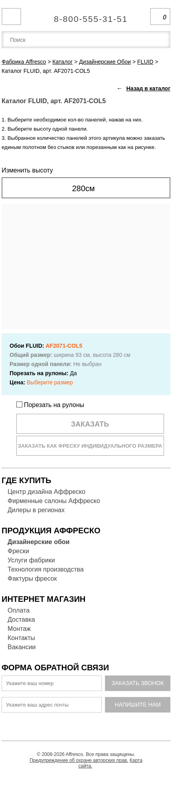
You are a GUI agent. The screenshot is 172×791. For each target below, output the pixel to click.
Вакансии (22, 647)
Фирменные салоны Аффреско (54, 500)
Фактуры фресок (32, 578)
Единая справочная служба (86, 15)
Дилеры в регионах (36, 510)
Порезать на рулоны (50, 404)
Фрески (18, 551)
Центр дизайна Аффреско (46, 491)
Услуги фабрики (31, 560)
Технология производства (46, 569)
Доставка (21, 619)
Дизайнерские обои (38, 541)
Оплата (19, 610)
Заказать (90, 424)
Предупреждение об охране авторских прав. (79, 760)
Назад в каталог (148, 88)
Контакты (21, 637)
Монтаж (19, 628)
